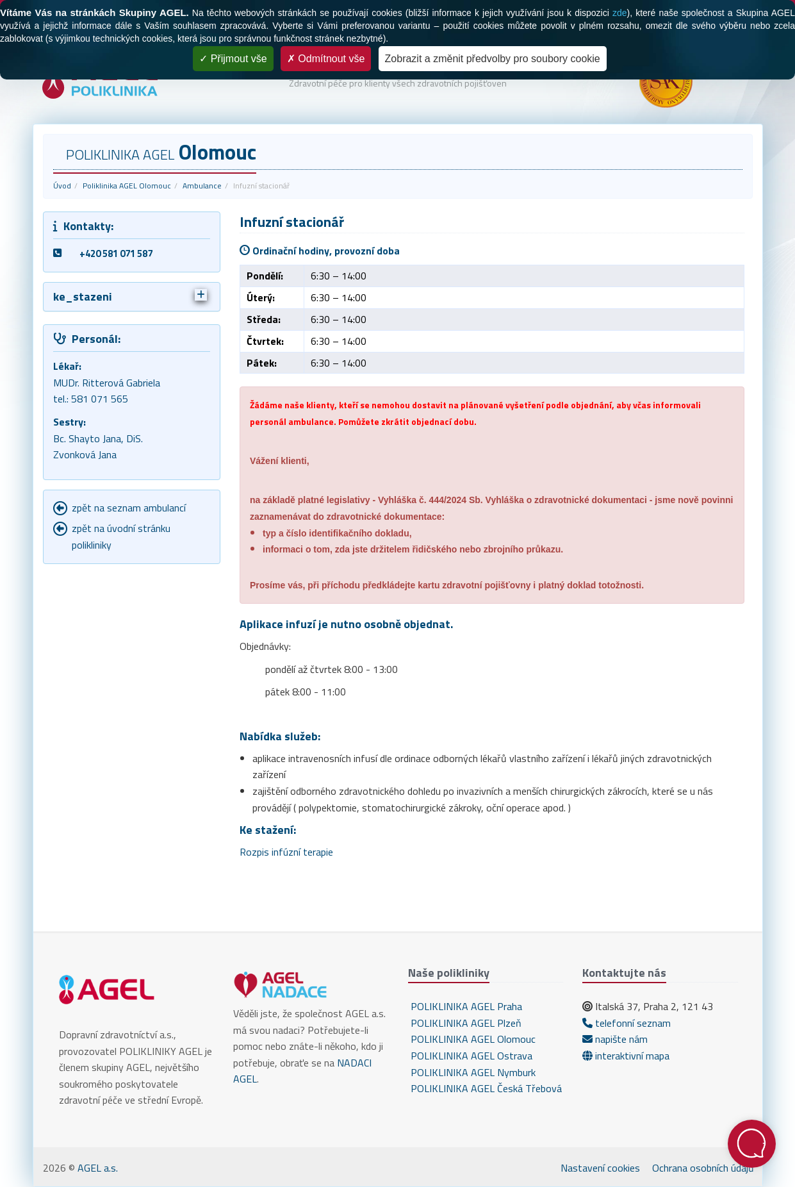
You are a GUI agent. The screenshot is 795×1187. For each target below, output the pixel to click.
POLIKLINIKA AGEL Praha (465, 1006)
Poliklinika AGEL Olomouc (127, 185)
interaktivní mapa (625, 1055)
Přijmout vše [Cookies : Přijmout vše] (232, 58)
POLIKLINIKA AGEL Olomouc (472, 1039)
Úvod (62, 185)
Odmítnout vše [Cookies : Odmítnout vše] (326, 58)
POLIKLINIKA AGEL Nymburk (472, 1072)
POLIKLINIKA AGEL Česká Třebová (485, 1088)
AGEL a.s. (98, 1167)
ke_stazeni (130, 296)
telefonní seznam (626, 1023)
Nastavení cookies (600, 1167)
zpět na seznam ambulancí (129, 507)
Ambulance (202, 185)
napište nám (615, 1039)
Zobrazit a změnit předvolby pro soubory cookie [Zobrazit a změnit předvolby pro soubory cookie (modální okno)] (492, 58)
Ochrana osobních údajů (703, 1167)
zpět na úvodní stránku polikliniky (121, 536)
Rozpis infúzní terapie (286, 851)
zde (619, 13)
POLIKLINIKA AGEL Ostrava (470, 1055)
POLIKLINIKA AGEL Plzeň (464, 1023)
